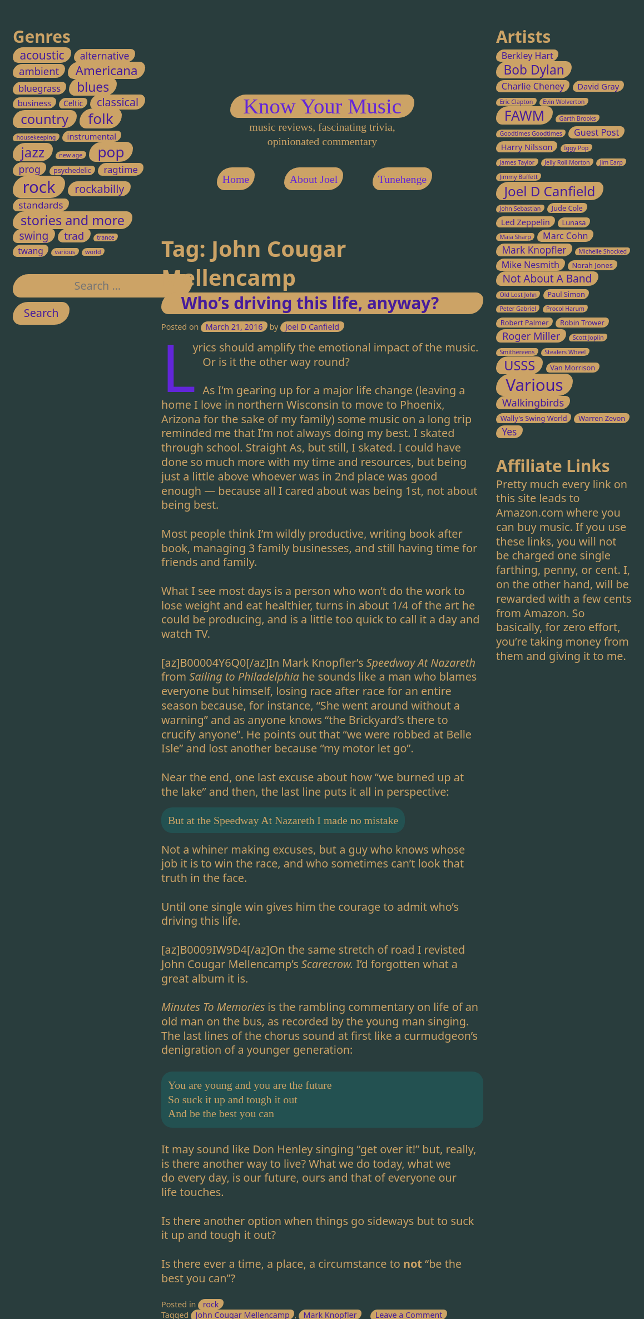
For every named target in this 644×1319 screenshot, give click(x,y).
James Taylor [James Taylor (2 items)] (516, 162)
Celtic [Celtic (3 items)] (73, 103)
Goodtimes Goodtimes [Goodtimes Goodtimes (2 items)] (530, 134)
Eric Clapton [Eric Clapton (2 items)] (516, 102)
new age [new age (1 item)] (70, 155)
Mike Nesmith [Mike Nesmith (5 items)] (530, 265)
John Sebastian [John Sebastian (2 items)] (520, 208)
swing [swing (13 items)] (34, 236)
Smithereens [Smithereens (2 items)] (516, 352)
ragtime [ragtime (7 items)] (121, 169)
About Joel (313, 179)
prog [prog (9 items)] (30, 169)
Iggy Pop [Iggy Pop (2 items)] (576, 148)
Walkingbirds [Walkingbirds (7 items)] (533, 403)
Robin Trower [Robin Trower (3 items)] (582, 323)
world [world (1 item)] (93, 252)
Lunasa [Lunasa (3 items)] (574, 222)
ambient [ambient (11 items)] (39, 71)
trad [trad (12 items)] (74, 236)
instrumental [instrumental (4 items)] (92, 136)
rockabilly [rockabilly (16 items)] (99, 188)
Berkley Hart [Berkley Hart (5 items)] (527, 55)
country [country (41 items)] (44, 119)
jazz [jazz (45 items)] (33, 152)
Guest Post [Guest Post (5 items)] (596, 133)
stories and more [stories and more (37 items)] (73, 220)
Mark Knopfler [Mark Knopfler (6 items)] (534, 250)
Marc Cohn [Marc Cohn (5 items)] (565, 236)
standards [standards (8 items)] (40, 205)
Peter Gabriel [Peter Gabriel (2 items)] (517, 309)
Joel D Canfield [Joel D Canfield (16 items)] (549, 191)
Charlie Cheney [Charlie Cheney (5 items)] (532, 86)
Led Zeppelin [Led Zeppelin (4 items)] (525, 221)
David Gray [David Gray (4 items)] (598, 86)
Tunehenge (402, 179)
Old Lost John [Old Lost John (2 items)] (518, 295)
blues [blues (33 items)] (93, 87)
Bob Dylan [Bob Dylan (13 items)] (533, 70)
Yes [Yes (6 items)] (509, 431)
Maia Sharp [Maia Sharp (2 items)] (515, 237)
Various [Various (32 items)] (534, 385)
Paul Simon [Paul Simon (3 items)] (565, 294)
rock (210, 1304)
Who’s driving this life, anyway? (309, 302)
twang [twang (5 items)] (30, 251)
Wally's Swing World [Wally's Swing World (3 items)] (533, 418)
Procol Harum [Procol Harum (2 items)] (565, 309)
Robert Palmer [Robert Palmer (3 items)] (524, 323)
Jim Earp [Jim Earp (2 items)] (611, 162)
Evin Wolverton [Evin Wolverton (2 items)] (563, 102)
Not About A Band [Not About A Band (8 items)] (547, 278)
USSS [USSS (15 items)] (519, 366)
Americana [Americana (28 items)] (107, 70)
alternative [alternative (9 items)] (105, 55)
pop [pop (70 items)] (111, 152)
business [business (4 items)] (34, 103)
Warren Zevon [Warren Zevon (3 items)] (601, 418)
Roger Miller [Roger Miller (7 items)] (531, 336)
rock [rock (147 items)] (39, 187)
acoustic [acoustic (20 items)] (42, 55)
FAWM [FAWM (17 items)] (524, 116)
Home (235, 179)
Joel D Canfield (312, 326)
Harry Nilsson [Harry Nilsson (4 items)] (526, 147)
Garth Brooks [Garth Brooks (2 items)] (577, 119)
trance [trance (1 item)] (106, 238)
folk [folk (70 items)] (100, 119)
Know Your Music (322, 106)
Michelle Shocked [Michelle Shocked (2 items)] (602, 252)
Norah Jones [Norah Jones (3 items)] (592, 265)
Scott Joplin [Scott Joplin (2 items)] (587, 337)
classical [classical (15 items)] (117, 102)
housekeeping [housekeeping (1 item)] (36, 138)
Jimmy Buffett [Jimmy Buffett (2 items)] (518, 177)
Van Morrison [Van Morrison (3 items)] (572, 368)
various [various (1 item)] (65, 252)
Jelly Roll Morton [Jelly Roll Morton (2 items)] (566, 162)
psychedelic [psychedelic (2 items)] (72, 170)
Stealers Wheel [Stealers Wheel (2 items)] (565, 352)
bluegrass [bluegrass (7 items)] (39, 88)
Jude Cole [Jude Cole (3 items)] (566, 208)
